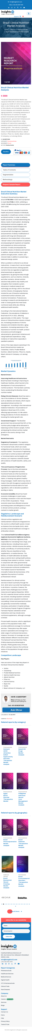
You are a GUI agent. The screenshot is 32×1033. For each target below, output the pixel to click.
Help (2, 1018)
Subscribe (9, 936)
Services (3, 1002)
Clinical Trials (5, 986)
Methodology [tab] (7, 179)
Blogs (3, 1005)
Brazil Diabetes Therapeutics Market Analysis (23, 843)
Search (16, 16)
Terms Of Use (5, 1024)
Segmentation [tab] (8, 175)
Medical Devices (6, 977)
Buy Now (6, 151)
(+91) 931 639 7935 (7, 961)
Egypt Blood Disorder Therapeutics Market (8, 797)
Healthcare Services (7, 973)
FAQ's (3, 1015)
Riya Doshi (9, 718)
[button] (15, 906)
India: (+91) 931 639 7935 (16, 4)
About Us (4, 996)
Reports (12, 29)
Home (6, 29)
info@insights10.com (15, 2)
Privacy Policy (5, 1021)
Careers (7, 999)
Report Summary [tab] (9, 165)
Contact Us (4, 1012)
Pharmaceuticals (22, 29)
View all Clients (16, 911)
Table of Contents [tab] (9, 170)
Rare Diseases (5, 989)
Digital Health (5, 980)
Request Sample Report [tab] (11, 184)
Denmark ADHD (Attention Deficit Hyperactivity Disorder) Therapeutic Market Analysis (8, 756)
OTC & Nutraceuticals (8, 983)
